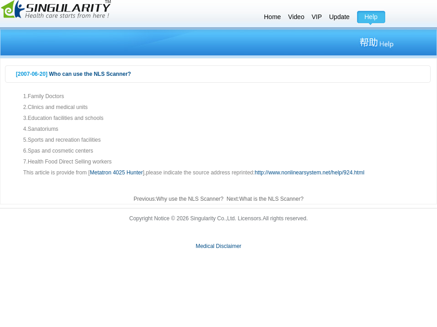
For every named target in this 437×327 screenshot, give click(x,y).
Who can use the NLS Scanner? (90, 74)
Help (370, 16)
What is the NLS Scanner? (271, 199)
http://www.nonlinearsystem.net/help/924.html (309, 172)
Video (296, 16)
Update (339, 16)
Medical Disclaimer (219, 246)
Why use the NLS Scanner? (189, 199)
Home (272, 16)
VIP (317, 16)
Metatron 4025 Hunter (116, 172)
